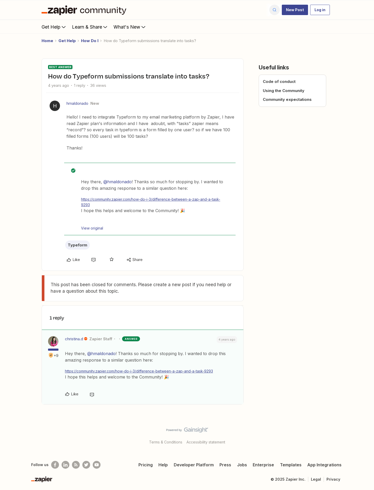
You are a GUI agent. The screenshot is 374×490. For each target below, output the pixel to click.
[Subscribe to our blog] (76, 465)
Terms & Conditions (165, 442)
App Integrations (324, 464)
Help (163, 464)
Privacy (333, 479)
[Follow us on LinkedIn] (65, 465)
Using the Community (283, 90)
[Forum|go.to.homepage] (85, 10)
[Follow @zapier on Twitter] (86, 465)
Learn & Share (90, 27)
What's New (129, 27)
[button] (295, 10)
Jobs (242, 464)
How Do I (89, 40)
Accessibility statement (205, 442)
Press (225, 464)
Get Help (54, 27)
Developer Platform (194, 464)
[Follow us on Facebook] (55, 465)
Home (47, 40)
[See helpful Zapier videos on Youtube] (97, 465)
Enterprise (263, 464)
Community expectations (287, 99)
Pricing (145, 464)
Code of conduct (279, 81)
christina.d (74, 338)
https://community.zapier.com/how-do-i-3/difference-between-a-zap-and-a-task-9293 (150, 202)
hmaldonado (77, 103)
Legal (316, 479)
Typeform (77, 245)
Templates (291, 464)
